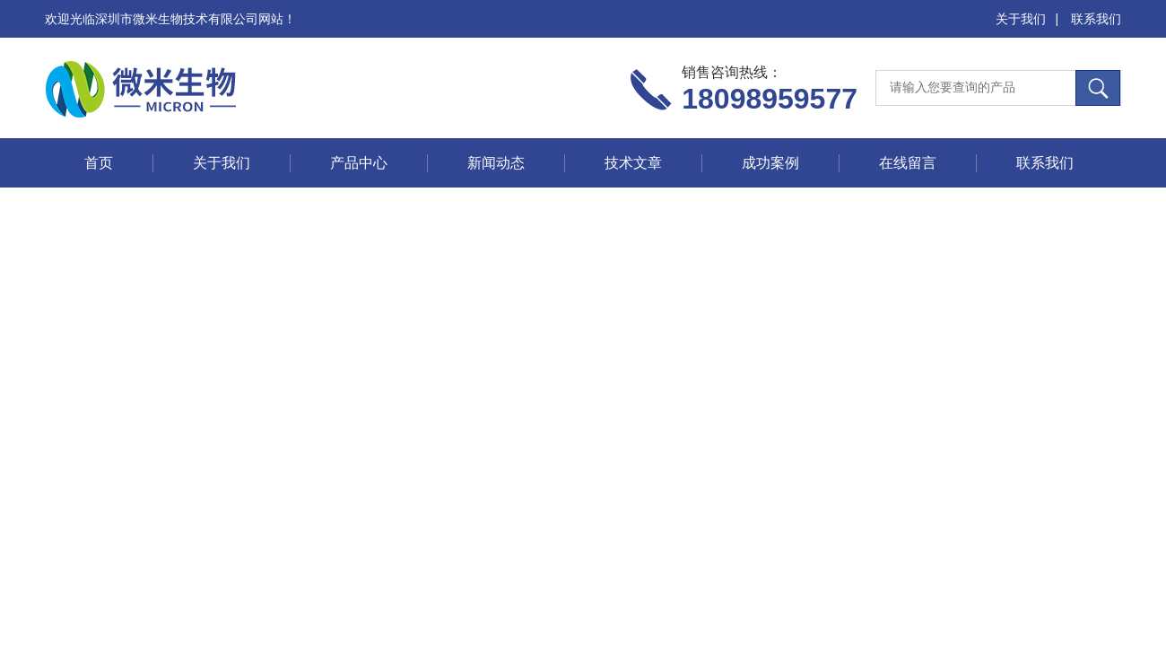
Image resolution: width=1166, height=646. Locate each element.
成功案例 (770, 162)
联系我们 (1096, 19)
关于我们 (1021, 19)
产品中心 (358, 162)
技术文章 (633, 162)
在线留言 (907, 162)
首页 (98, 162)
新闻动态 (496, 162)
